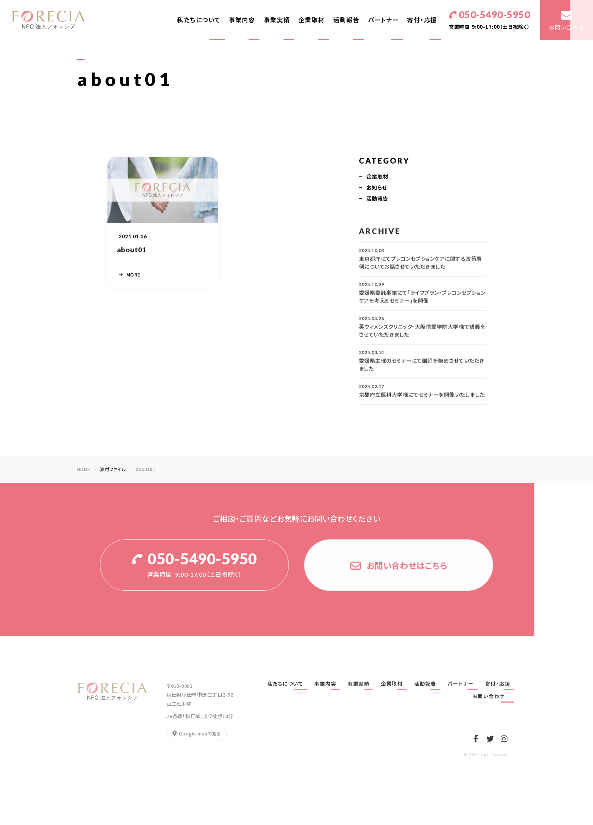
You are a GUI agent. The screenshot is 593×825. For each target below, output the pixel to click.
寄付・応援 (422, 19)
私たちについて (198, 19)
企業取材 (311, 19)
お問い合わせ (491, 696)
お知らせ (376, 188)
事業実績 (277, 19)
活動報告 (346, 19)
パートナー (383, 19)
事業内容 (242, 19)
